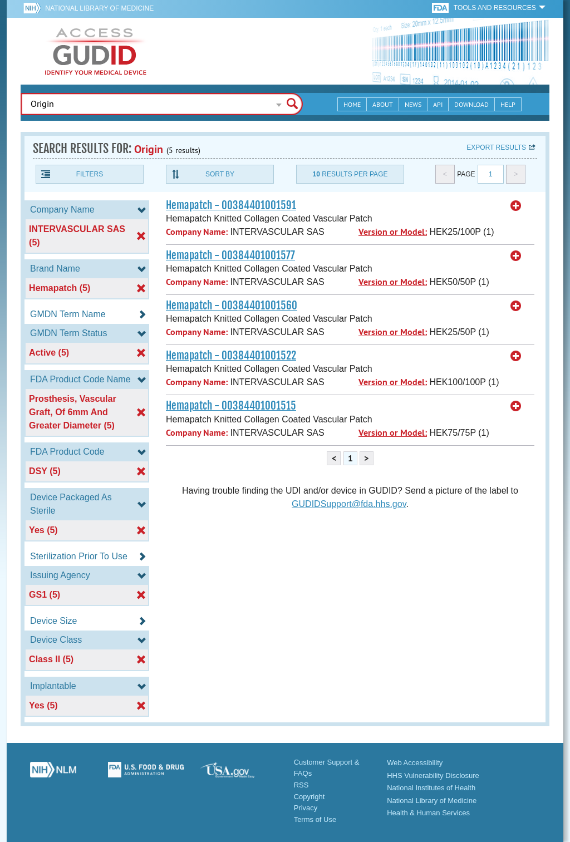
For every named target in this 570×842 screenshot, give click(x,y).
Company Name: (197, 232)
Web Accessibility (415, 763)
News (413, 104)
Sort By (219, 174)
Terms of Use (315, 819)
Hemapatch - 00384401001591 (231, 205)
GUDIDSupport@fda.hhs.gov (349, 504)
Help (507, 104)
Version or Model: (392, 232)
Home (352, 104)
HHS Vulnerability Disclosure (433, 775)
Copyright (309, 796)
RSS (301, 785)
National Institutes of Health (431, 788)
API (438, 104)
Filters (89, 174)
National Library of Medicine (99, 8)
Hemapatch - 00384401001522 (231, 355)
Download (471, 104)
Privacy (306, 808)
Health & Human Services (428, 813)
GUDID (95, 51)
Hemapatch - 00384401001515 (231, 405)
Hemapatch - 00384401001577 (230, 255)
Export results (496, 147)
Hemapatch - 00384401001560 (231, 305)
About (382, 104)
